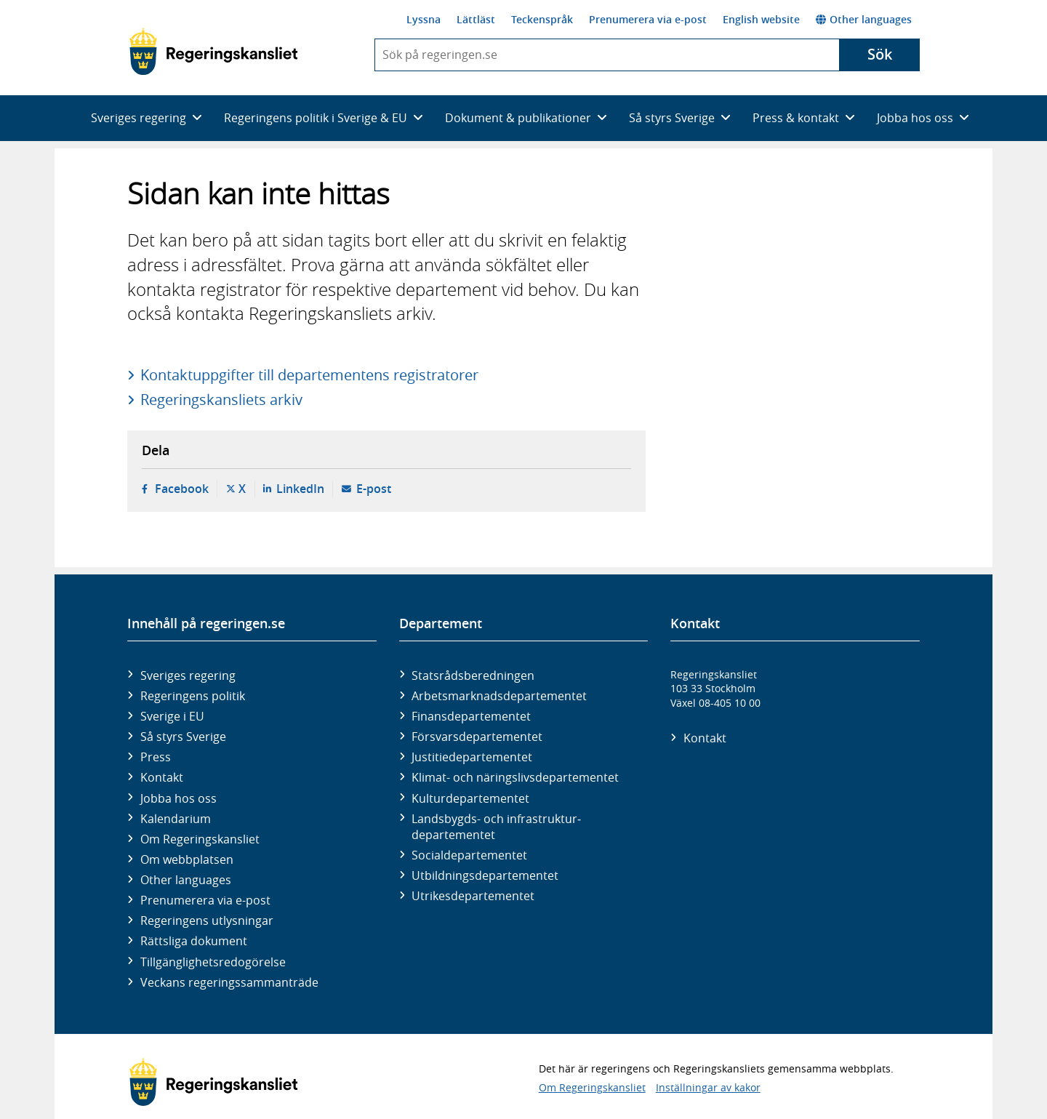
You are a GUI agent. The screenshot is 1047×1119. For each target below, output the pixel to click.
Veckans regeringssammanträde (229, 982)
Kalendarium (175, 819)
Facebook (182, 489)
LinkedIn (300, 489)
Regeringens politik (192, 696)
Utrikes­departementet (473, 896)
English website (761, 19)
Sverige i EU (172, 716)
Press (155, 757)
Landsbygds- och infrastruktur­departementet (496, 827)
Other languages (864, 19)
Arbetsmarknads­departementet (499, 696)
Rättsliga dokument (193, 941)
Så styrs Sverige (183, 737)
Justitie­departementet (472, 757)
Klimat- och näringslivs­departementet (515, 777)
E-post (373, 489)
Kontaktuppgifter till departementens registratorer (309, 375)
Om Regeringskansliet (200, 839)
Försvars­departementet (477, 737)
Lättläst (476, 19)
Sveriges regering (188, 675)
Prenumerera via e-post (648, 19)
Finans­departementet (471, 716)
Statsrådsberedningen (473, 675)
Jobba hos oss (178, 798)
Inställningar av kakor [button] (708, 1087)
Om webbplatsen (186, 859)
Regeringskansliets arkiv (221, 399)
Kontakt (161, 777)
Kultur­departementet (470, 798)
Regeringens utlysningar (206, 921)
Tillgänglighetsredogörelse (213, 962)
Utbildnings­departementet (485, 875)
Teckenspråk (542, 19)
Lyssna (423, 19)
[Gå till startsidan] (213, 51)
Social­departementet (469, 855)
